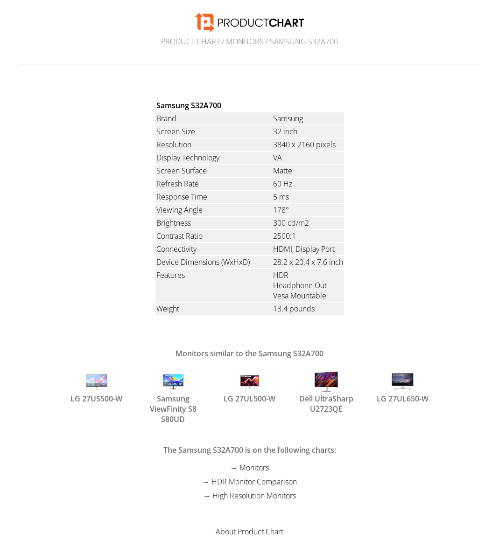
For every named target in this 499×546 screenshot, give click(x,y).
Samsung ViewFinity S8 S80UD (173, 391)
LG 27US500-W (96, 387)
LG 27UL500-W (249, 387)
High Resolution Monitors (254, 496)
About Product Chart (249, 531)
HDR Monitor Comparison (254, 482)
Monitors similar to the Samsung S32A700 (249, 353)
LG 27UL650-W (403, 387)
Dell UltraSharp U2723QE (326, 391)
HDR (280, 275)
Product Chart (190, 41)
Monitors (245, 41)
